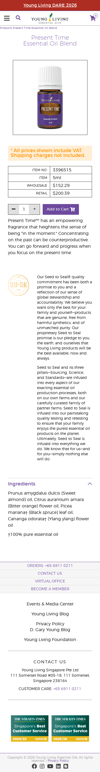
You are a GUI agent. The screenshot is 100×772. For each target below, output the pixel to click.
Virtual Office (50, 581)
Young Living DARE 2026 (50, 5)
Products (6, 28)
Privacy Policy (50, 624)
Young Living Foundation (50, 640)
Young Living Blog (50, 614)
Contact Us (50, 573)
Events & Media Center (50, 604)
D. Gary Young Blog (50, 630)
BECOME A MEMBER (50, 589)
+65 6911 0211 (67, 689)
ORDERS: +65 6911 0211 (50, 566)
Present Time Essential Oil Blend (35, 28)
